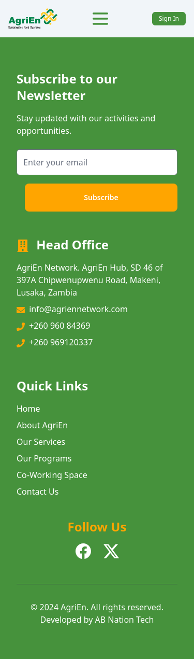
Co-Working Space (52, 475)
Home (28, 408)
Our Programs (44, 458)
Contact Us (37, 491)
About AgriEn (42, 425)
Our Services (41, 441)
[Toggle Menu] (100, 18)
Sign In (169, 18)
